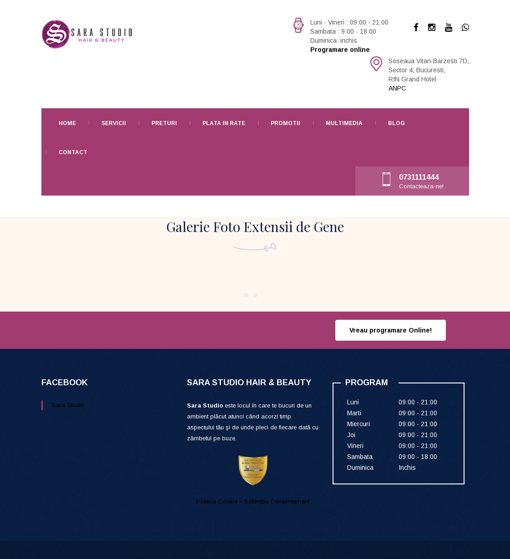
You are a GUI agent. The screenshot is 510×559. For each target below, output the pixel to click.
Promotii (285, 123)
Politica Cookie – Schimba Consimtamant (252, 501)
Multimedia (344, 123)
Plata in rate (223, 123)
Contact (73, 152)
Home (67, 123)
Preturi (164, 123)
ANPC (397, 88)
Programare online (340, 49)
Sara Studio (68, 405)
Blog (396, 123)
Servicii (113, 123)
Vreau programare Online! (390, 330)
